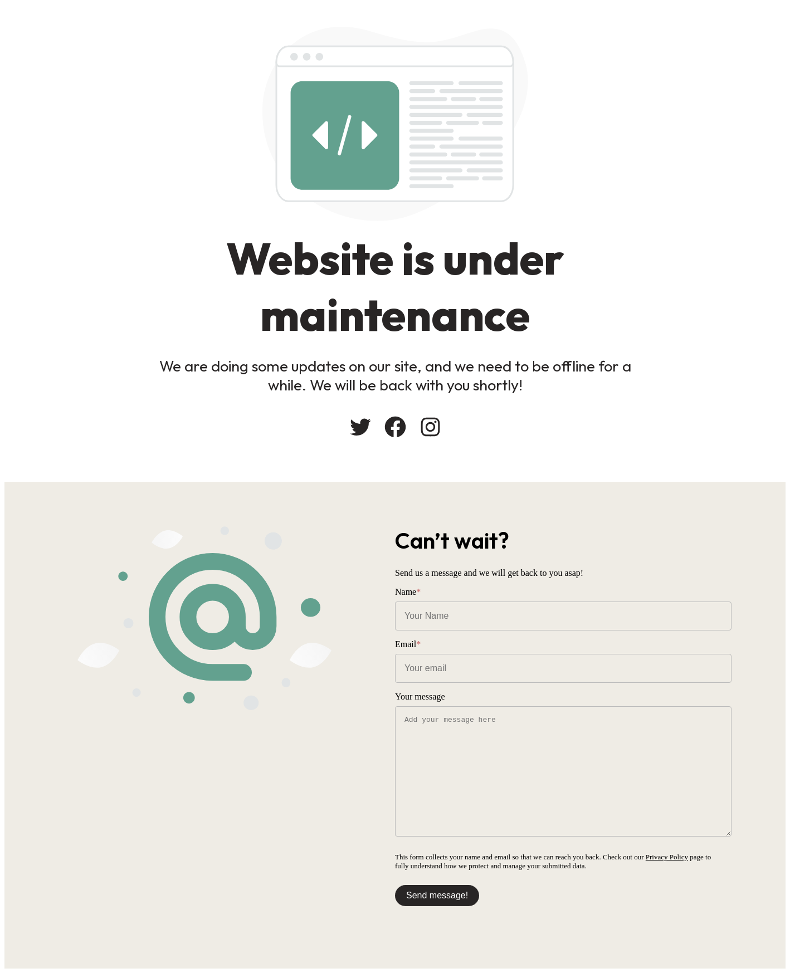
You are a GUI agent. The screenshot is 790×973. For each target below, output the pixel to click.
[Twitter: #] (360, 426)
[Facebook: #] (395, 426)
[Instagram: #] (430, 426)
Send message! (437, 895)
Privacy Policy (667, 857)
